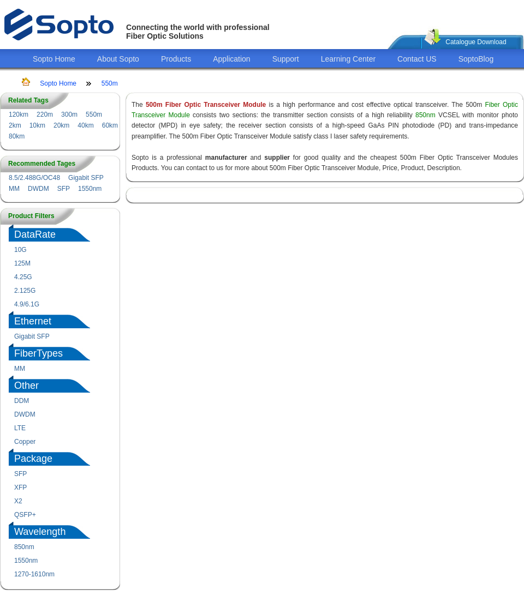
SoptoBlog (476, 59)
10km (37, 125)
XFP (20, 487)
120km (18, 114)
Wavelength (40, 531)
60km (110, 125)
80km (17, 136)
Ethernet (32, 321)
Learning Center (348, 59)
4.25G (23, 277)
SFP (63, 188)
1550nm (90, 188)
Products (176, 59)
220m (45, 114)
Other (26, 385)
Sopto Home (54, 59)
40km (85, 125)
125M (22, 263)
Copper (24, 442)
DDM (21, 401)
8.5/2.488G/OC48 (34, 178)
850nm (24, 547)
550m (110, 83)
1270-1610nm (34, 574)
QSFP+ (25, 515)
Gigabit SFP (86, 178)
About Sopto (118, 59)
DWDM (38, 188)
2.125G (24, 290)
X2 (18, 501)
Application (232, 59)
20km (61, 125)
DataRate (35, 234)
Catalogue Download (475, 42)
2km (15, 125)
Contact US (417, 59)
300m (69, 114)
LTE (20, 428)
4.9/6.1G (26, 304)
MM (14, 188)
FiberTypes (38, 353)
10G (20, 250)
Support (285, 59)
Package (33, 458)
